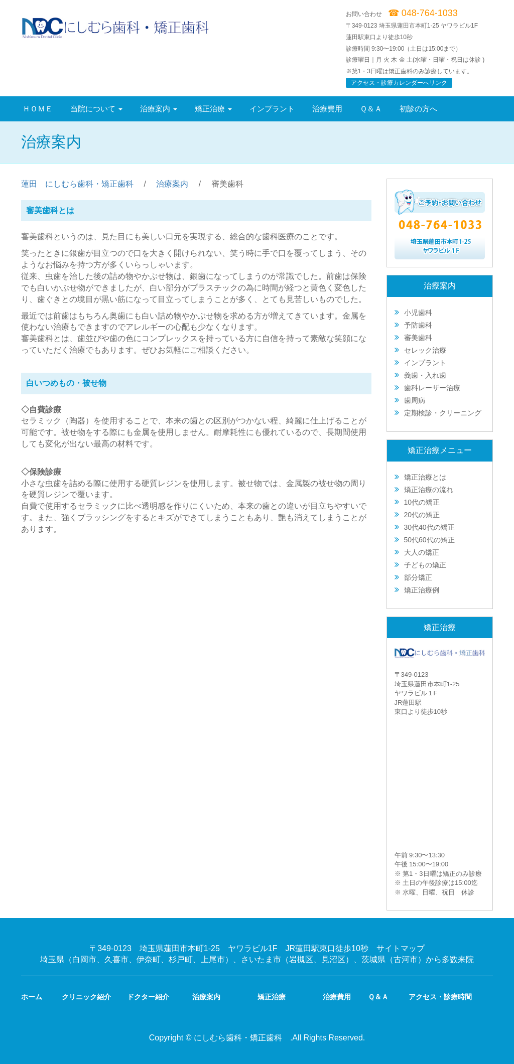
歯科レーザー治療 (432, 388)
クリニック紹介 (86, 997)
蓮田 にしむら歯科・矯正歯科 (77, 184)
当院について (96, 108)
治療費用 (327, 108)
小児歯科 (418, 313)
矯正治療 (213, 108)
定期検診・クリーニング (442, 413)
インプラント (272, 108)
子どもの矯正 (425, 565)
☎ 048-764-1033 (423, 13)
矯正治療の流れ (428, 490)
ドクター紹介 (148, 997)
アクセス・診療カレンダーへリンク (399, 82)
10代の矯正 (422, 502)
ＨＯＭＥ (38, 108)
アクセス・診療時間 (440, 997)
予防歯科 (418, 325)
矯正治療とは (425, 477)
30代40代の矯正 (429, 527)
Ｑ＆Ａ (371, 108)
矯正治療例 (421, 590)
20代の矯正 (422, 515)
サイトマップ (400, 948)
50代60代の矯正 (429, 540)
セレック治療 (425, 350)
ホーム (31, 997)
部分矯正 (418, 577)
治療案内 (158, 108)
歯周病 (414, 400)
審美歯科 (418, 338)
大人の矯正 (421, 552)
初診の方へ (418, 108)
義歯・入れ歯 (425, 375)
